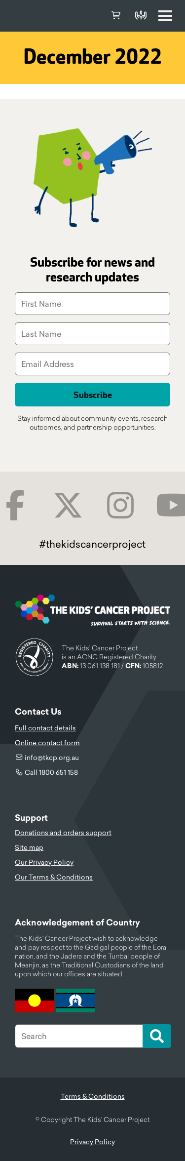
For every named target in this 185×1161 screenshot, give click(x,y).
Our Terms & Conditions (54, 877)
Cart (116, 15)
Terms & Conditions (93, 1096)
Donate (140, 15)
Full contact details (45, 727)
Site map (29, 847)
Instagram (121, 505)
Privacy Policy (92, 1141)
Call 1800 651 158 (51, 772)
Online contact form (47, 742)
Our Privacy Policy (44, 862)
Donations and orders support (63, 832)
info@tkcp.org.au (52, 757)
